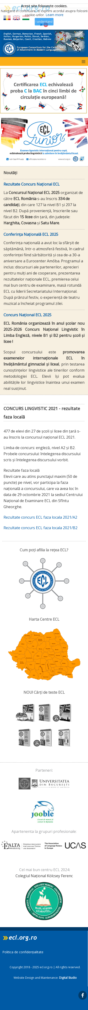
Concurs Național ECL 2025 (27, 314)
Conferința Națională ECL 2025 (31, 234)
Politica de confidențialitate (22, 952)
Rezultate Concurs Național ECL (32, 184)
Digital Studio (68, 978)
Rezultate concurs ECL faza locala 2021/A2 (40, 517)
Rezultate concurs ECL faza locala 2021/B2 (40, 527)
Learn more (54, 15)
